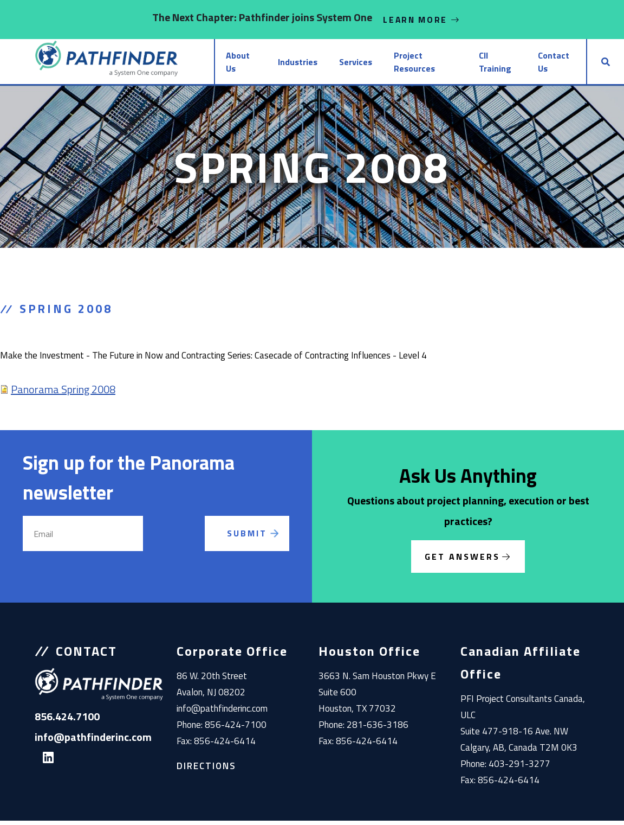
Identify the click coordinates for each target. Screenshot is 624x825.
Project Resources (401, 64)
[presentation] (187, 550)
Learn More (422, 19)
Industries (265, 64)
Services (324, 64)
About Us (205, 64)
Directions (206, 770)
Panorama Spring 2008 (63, 393)
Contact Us (548, 64)
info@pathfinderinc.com (222, 713)
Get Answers (462, 560)
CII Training (482, 64)
